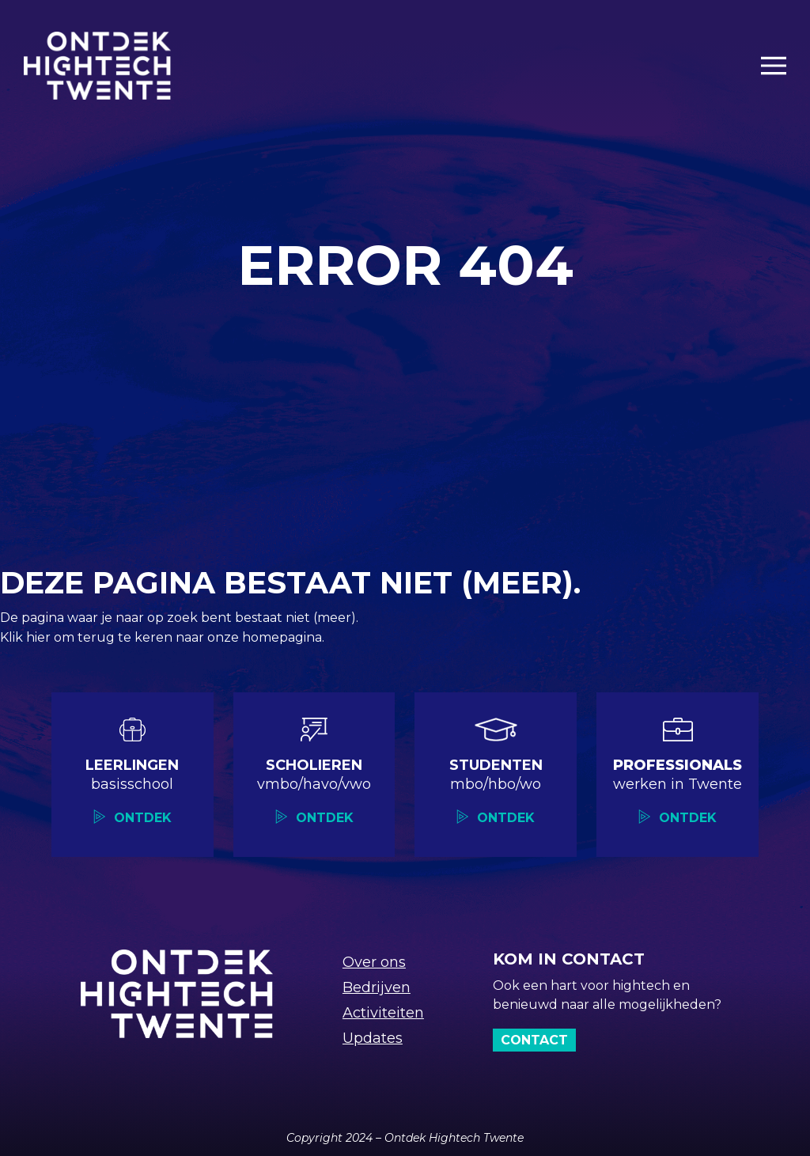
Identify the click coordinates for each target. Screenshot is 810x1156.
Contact (534, 1040)
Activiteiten (383, 1012)
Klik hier (27, 637)
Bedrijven (377, 987)
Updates (373, 1038)
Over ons (374, 962)
